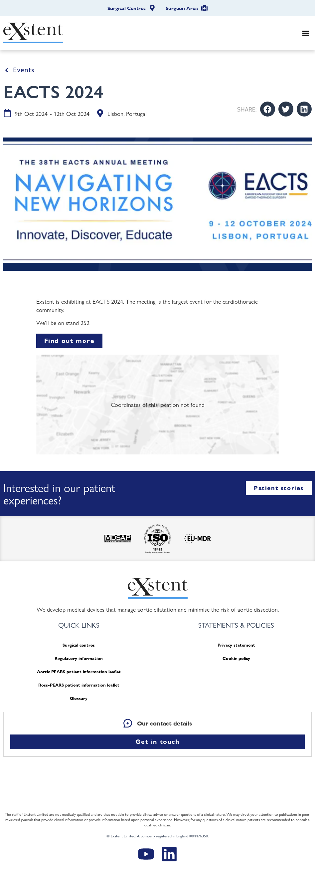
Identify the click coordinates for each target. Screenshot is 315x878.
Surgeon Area (182, 8)
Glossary (78, 698)
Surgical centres (79, 645)
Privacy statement (236, 645)
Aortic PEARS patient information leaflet (79, 672)
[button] (306, 33)
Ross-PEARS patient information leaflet (78, 685)
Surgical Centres (126, 8)
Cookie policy (236, 658)
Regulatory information (79, 658)
